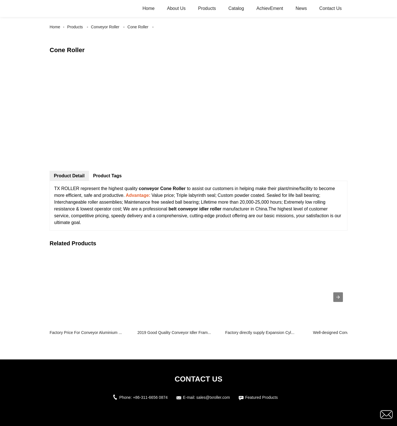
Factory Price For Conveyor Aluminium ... (86, 332)
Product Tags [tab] (107, 175)
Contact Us (330, 8)
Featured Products (261, 397)
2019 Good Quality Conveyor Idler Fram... (174, 332)
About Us (176, 8)
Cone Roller (137, 27)
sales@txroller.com (213, 397)
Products (207, 8)
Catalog (236, 8)
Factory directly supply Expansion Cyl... (259, 332)
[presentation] (338, 297)
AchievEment (270, 8)
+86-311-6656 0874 (150, 397)
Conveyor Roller (105, 27)
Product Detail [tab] (69, 175)
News (301, 8)
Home (148, 8)
